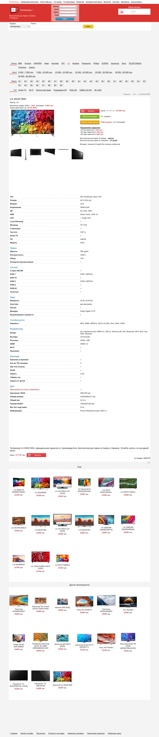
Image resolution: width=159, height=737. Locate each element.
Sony (124, 63)
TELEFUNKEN (135, 63)
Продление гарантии (96, 733)
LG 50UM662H (19, 565)
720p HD (73, 90)
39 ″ (67, 81)
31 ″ (20, 81)
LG (68, 63)
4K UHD (97, 90)
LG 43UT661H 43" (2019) (62, 492)
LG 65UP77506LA (128, 492)
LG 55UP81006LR (18, 528)
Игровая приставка (94, 2)
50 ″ (132, 81)
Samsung (115, 63)
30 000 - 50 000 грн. (124, 72)
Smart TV (22, 90)
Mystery (76, 63)
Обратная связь (114, 733)
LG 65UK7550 (40, 530)
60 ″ (61, 85)
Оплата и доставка (56, 733)
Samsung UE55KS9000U (106, 610)
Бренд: (14, 63)
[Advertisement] (72, 46)
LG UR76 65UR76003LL (106, 491)
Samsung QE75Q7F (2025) (62, 645)
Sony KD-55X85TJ (84, 610)
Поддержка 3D (60, 90)
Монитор (107, 2)
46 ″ (109, 81)
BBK (20, 63)
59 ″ (55, 85)
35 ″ (43, 81)
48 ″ (121, 81)
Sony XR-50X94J (106, 648)
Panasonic (86, 63)
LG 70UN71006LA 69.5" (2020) (40, 567)
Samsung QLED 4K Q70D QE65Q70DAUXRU (128, 646)
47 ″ (115, 81)
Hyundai (55, 63)
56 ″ (37, 85)
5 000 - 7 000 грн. (26, 72)
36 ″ (49, 81)
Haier (46, 63)
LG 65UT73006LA (62, 565)
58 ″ (49, 85)
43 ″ (91, 81)
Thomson (22, 67)
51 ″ (138, 81)
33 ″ (31, 81)
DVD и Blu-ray (46, 2)
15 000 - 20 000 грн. (84, 72)
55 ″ (31, 85)
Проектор (80, 2)
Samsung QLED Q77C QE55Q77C (84, 646)
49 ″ (127, 81)
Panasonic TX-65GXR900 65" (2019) (19, 685)
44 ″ (97, 81)
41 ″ (79, 81)
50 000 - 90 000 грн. (27, 76)
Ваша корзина (134, 7)
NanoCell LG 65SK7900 (62, 685)
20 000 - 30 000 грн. (104, 72)
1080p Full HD (85, 90)
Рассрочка (40, 733)
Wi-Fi (31, 90)
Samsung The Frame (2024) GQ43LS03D (40, 607)
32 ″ (26, 81)
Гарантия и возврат (76, 733)
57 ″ (43, 85)
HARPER (38, 63)
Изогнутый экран (43, 90)
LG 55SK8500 (40, 493)
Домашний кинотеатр (30, 2)
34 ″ (37, 81)
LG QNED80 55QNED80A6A (128, 528)
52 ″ (144, 81)
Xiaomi (32, 67)
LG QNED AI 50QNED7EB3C (18, 491)
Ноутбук (116, 2)
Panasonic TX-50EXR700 (41, 685)
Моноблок (125, 2)
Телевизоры (14, 2)
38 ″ (61, 81)
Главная (13, 733)
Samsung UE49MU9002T (18, 610)
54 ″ (26, 85)
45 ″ (103, 81)
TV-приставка (69, 2)
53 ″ (20, 85)
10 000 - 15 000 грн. (64, 72)
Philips (96, 63)
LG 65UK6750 (84, 530)
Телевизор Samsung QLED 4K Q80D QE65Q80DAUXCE (40, 646)
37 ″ (55, 81)
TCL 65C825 (128, 610)
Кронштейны (136, 2)
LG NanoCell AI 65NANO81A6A (84, 490)
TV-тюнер (58, 2)
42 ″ (85, 81)
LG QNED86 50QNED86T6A (106, 529)
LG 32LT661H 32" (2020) (62, 530)
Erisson (28, 63)
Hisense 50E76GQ (62, 607)
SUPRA (105, 63)
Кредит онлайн (27, 733)
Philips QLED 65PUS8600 (18, 646)
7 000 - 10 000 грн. (44, 72)
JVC (63, 63)
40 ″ (73, 81)
